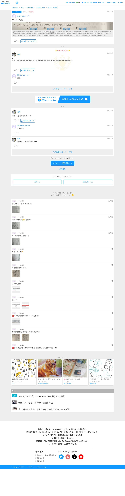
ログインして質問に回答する (62, 163)
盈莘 (18, 54)
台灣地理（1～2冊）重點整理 (99, 379)
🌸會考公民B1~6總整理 (72, 379)
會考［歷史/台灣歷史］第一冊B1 (49, 379)
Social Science (40, 7)
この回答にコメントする (63, 89)
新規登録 (62, 169)
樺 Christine (67, 383)
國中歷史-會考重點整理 (20, 379)
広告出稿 (40, 461)
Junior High (30, 7)
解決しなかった (88, 182)
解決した (37, 182)
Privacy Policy (42, 467)
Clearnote (15, 7)
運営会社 (40, 458)
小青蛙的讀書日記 (43, 383)
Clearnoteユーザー (23, 16)
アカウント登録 (111, 3)
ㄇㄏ (13, 383)
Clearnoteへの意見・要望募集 (46, 455)
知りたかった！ (28, 41)
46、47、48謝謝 (52, 7)
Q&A (22, 7)
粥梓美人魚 (93, 383)
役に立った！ (27, 70)
